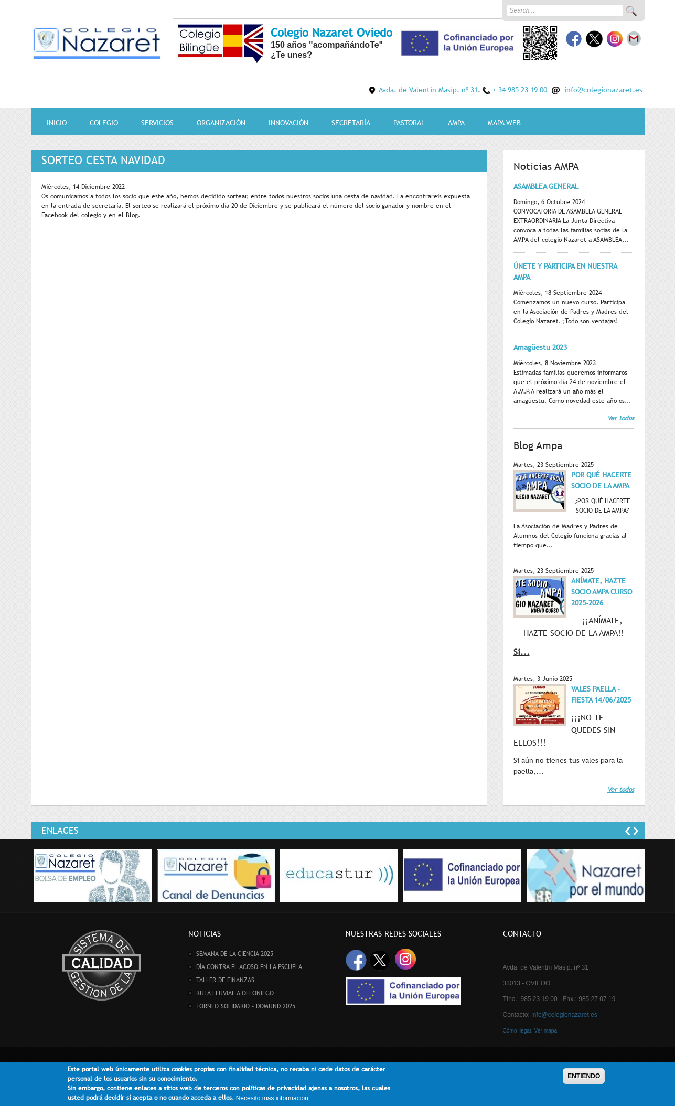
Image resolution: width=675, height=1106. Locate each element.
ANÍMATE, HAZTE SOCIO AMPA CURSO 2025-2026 (601, 592)
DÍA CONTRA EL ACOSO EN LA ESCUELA (249, 967)
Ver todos (620, 418)
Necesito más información (272, 1099)
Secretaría (350, 122)
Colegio (104, 122)
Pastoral (409, 122)
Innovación (288, 122)
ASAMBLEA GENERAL (545, 186)
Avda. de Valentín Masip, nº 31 (428, 89)
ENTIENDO (583, 1077)
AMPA (456, 122)
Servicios (157, 122)
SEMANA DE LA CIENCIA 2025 (234, 954)
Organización (221, 122)
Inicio (57, 122)
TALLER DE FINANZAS (225, 980)
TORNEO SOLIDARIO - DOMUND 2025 (245, 1006)
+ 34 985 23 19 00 (519, 89)
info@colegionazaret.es (603, 89)
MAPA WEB (504, 122)
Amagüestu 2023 (540, 347)
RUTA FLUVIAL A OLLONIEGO (235, 993)
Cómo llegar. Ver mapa (530, 1031)
